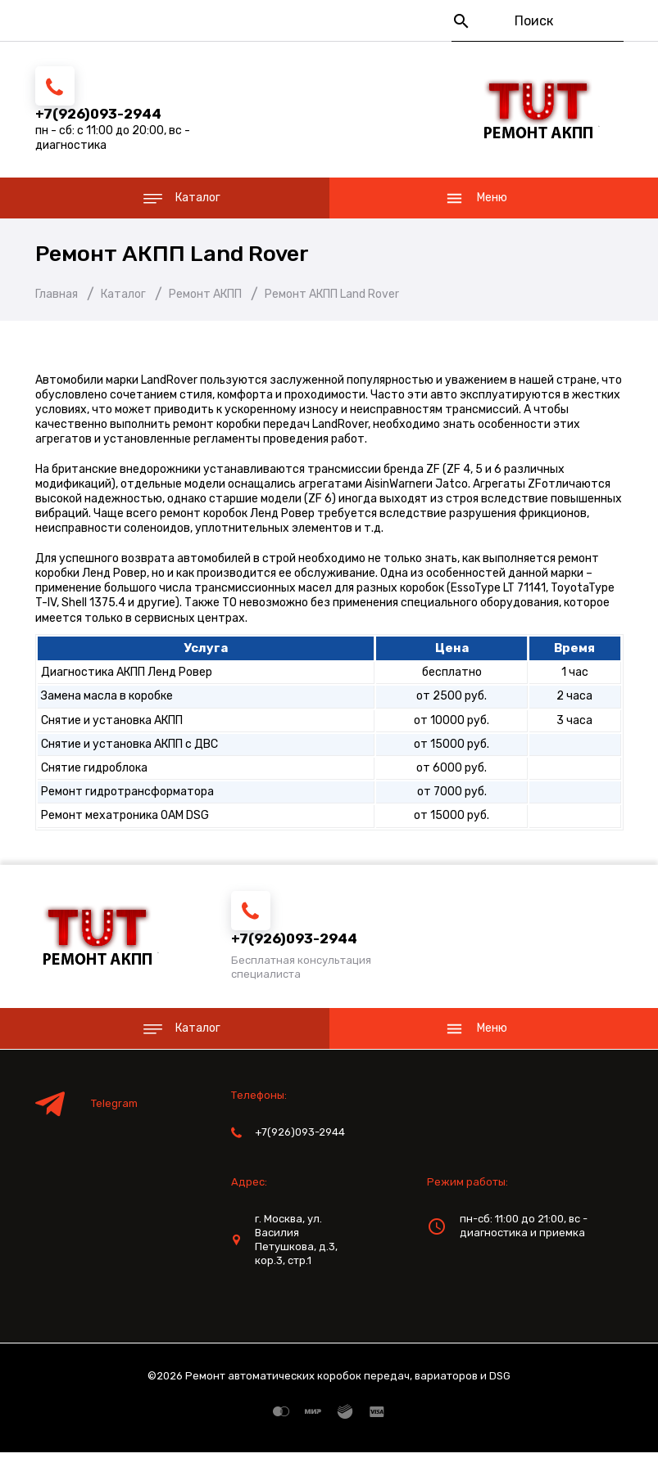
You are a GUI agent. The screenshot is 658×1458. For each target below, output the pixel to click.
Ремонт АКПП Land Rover (185, 256)
